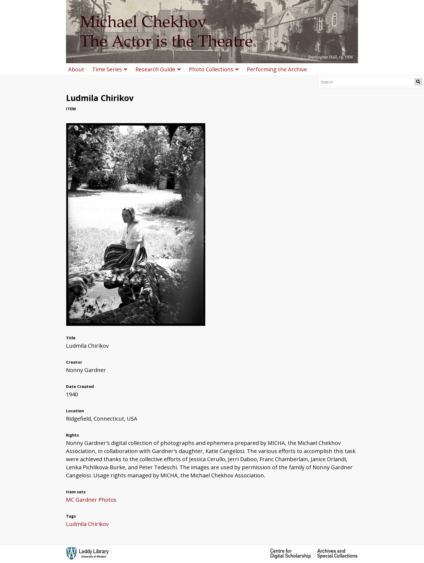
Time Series (107, 69)
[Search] (367, 82)
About (76, 69)
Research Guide (155, 69)
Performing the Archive (277, 69)
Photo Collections (211, 69)
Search (418, 82)
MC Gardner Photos (91, 499)
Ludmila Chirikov (87, 524)
